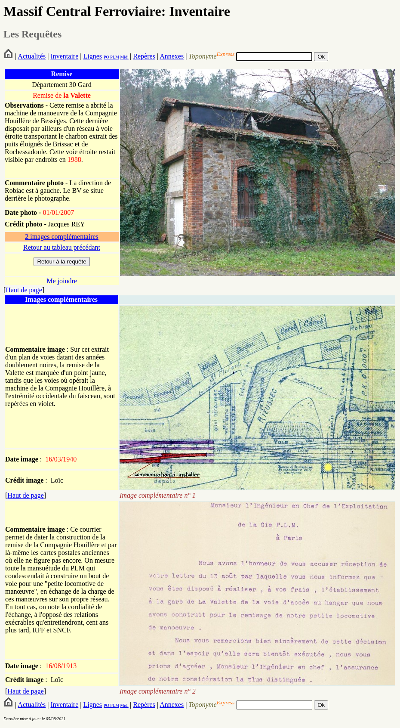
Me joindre (61, 281)
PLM (114, 57)
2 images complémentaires (61, 236)
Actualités (32, 56)
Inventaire (64, 56)
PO (106, 57)
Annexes (172, 56)
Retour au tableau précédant (61, 247)
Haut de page (24, 290)
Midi (124, 57)
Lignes (92, 56)
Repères (144, 56)
